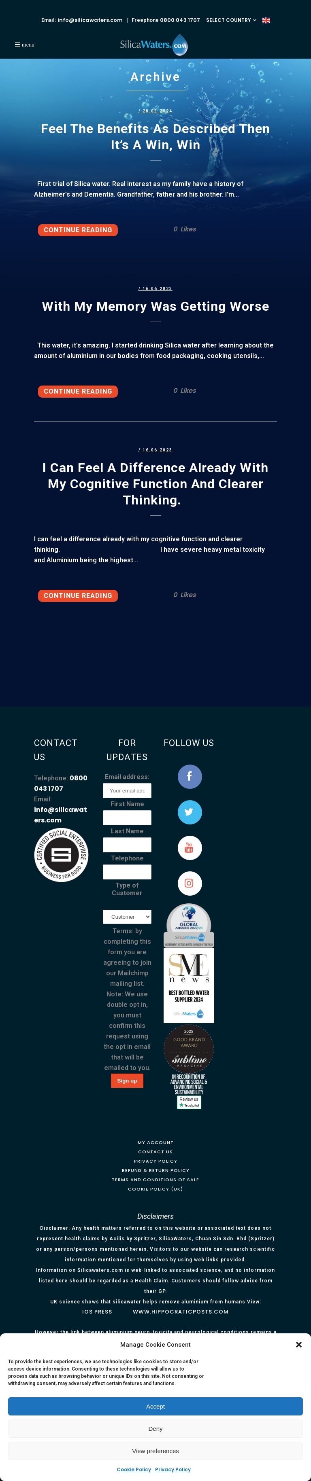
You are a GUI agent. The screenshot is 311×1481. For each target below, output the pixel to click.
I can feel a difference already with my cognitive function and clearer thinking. (155, 484)
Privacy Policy (173, 1469)
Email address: (127, 777)
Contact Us (155, 1151)
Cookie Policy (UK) (155, 1189)
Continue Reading (78, 230)
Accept (155, 1406)
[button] (299, 1345)
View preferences (155, 1450)
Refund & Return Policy (156, 1170)
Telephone (127, 858)
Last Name (127, 831)
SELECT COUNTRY (228, 20)
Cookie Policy (134, 1469)
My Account (156, 1142)
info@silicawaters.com (90, 20)
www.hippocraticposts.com (181, 1312)
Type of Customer (127, 889)
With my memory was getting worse (155, 306)
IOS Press (97, 1312)
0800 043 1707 (180, 20)
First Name (127, 804)
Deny (155, 1428)
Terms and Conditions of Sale (155, 1179)
